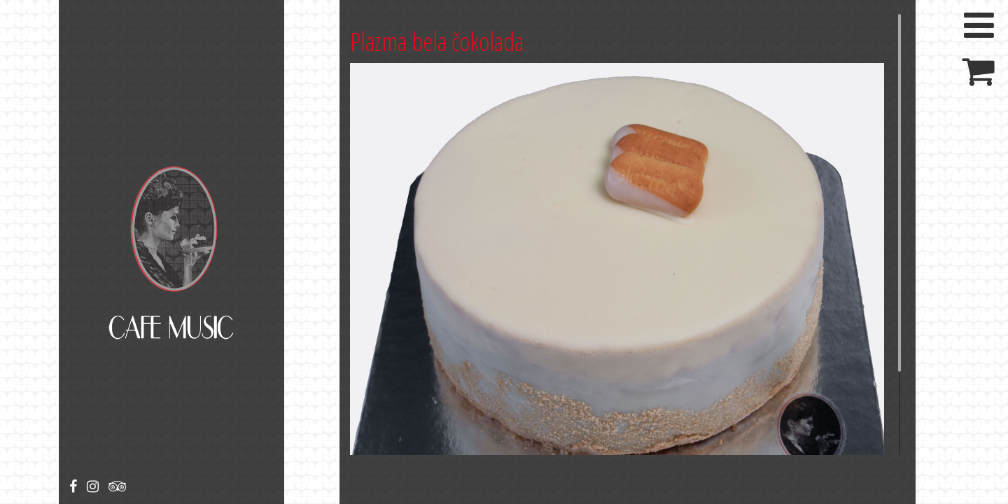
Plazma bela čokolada (437, 41)
